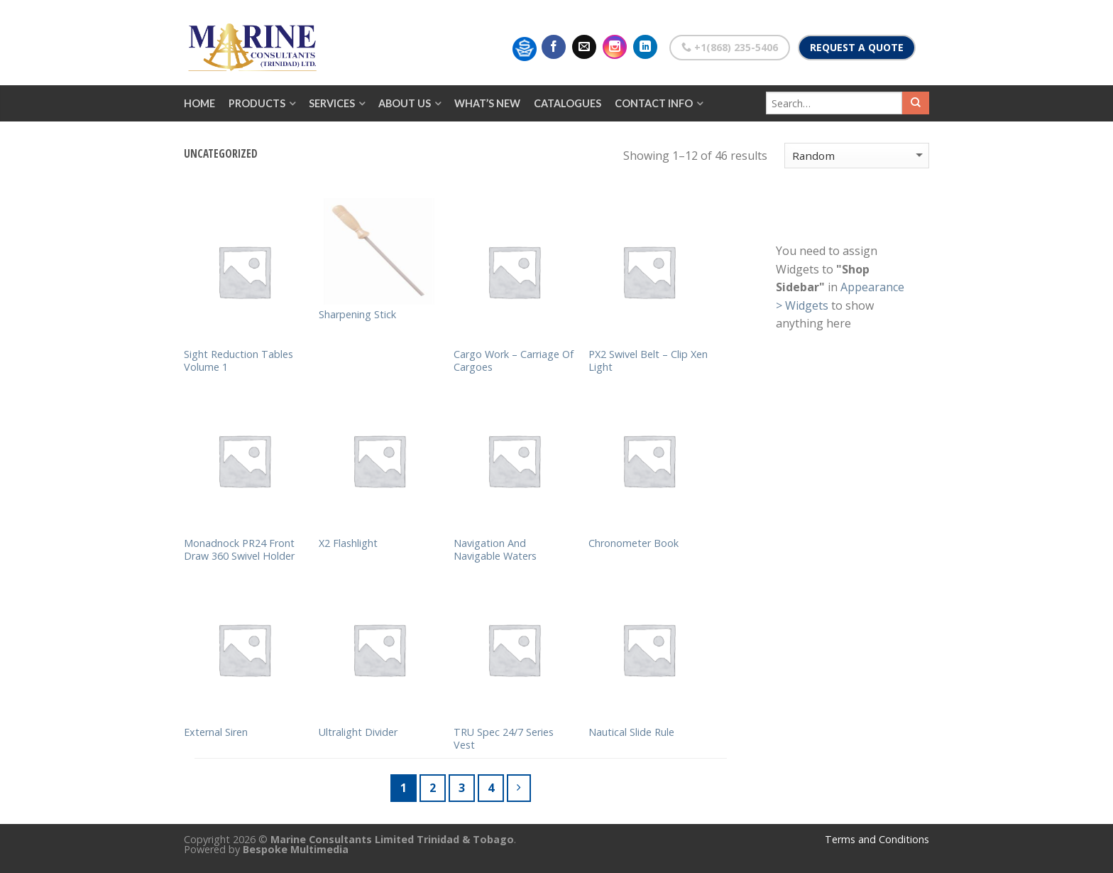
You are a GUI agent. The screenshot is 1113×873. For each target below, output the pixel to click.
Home (199, 103)
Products (257, 103)
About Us (404, 103)
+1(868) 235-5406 (729, 47)
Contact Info (654, 103)
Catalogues (567, 103)
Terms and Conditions (877, 839)
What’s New (487, 103)
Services (332, 103)
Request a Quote (857, 47)
